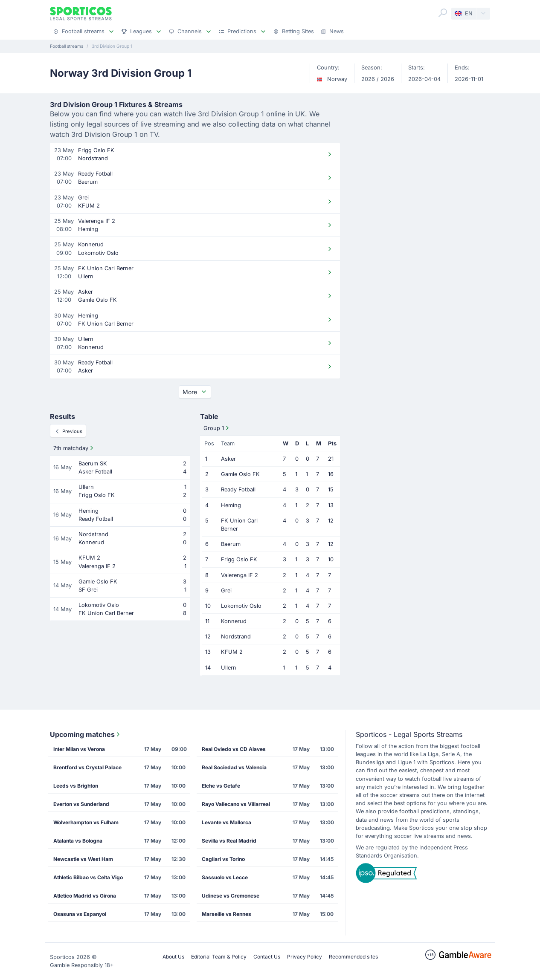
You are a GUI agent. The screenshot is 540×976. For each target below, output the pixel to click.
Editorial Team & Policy (219, 956)
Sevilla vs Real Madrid (229, 840)
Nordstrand (236, 636)
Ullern (228, 667)
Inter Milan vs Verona (79, 749)
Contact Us (266, 956)
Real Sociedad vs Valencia (234, 767)
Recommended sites (353, 956)
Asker (228, 459)
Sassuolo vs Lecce (225, 877)
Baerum (231, 544)
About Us (173, 956)
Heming (231, 505)
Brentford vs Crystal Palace (87, 767)
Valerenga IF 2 (239, 575)
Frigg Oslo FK (239, 559)
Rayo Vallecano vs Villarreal (236, 804)
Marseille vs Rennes (226, 914)
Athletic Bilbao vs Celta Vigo (88, 877)
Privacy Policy (304, 956)
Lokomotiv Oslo (241, 606)
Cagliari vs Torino (223, 859)
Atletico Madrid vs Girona (84, 895)
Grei (226, 590)
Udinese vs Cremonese (230, 895)
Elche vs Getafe (221, 786)
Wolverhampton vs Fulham (86, 822)
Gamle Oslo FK (240, 474)
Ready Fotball (238, 489)
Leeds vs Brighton (75, 786)
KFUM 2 (232, 652)
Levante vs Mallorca (226, 822)
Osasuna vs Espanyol (79, 914)
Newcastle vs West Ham (83, 859)
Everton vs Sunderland (81, 804)
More (195, 392)
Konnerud (234, 621)
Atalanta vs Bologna (77, 840)
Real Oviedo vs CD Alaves (234, 749)
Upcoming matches (86, 734)
